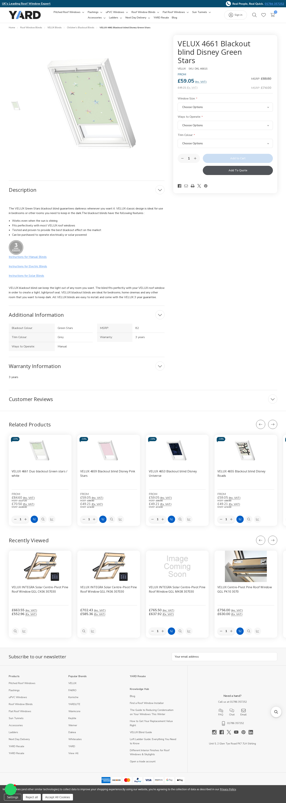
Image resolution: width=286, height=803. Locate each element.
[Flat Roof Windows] (174, 12)
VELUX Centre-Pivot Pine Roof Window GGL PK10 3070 (244, 589)
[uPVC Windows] (115, 12)
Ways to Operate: (190, 117)
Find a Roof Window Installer (147, 703)
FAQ (220, 712)
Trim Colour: (186, 135)
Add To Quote (238, 170)
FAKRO (72, 690)
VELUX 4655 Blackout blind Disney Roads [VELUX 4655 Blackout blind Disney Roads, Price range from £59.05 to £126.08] (241, 473)
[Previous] (260, 424)
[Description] (87, 189)
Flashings (14, 690)
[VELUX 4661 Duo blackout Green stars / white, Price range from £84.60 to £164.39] (40, 450)
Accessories (16, 725)
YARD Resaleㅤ (16, 753)
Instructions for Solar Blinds (26, 276)
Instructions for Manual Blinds (28, 257)
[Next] (272, 424)
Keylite (72, 718)
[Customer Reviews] (143, 399)
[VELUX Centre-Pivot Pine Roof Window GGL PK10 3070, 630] (245, 566)
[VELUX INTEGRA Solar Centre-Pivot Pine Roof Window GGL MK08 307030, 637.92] (177, 566)
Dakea (72, 732)
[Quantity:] (157, 631)
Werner (72, 725)
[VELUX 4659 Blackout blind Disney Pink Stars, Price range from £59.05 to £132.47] (108, 450)
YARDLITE (74, 704)
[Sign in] (235, 15)
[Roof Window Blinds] (143, 12)
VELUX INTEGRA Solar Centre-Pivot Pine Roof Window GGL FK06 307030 (108, 589)
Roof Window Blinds (21, 704)
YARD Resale (16, 746)
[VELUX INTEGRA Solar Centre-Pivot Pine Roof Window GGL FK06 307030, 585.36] (108, 566)
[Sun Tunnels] (199, 12)
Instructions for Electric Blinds (28, 266)
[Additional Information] (87, 314)
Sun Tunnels (16, 718)
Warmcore (74, 711)
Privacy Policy (228, 789)
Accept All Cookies (57, 797)
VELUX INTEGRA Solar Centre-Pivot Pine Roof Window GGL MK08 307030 (177, 589)
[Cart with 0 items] (272, 15)
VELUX (72, 683)
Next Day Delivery (19, 739)
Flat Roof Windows (20, 711)
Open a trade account (142, 761)
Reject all (32, 797)
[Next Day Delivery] (135, 18)
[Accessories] (95, 18)
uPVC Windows (18, 697)
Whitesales (75, 739)
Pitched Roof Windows (22, 683)
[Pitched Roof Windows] (67, 12)
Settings (12, 797)
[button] (276, 712)
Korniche (73, 697)
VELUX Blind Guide (141, 732)
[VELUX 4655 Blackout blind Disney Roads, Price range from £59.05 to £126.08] (245, 450)
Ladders (13, 732)
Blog (132, 696)
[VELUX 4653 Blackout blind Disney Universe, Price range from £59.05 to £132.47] (177, 450)
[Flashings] (93, 12)
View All (73, 753)
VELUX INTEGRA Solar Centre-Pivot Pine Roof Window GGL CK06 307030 (40, 589)
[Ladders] (113, 18)
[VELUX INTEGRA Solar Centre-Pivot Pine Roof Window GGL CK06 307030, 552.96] (40, 566)
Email (243, 712)
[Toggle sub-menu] (82, 12)
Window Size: (187, 99)
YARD (71, 746)
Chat (232, 712)
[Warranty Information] (87, 366)
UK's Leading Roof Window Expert (26, 4)
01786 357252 (274, 3)
